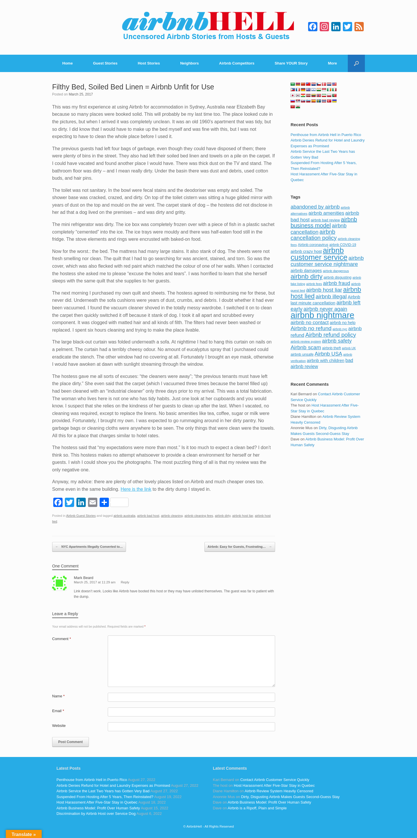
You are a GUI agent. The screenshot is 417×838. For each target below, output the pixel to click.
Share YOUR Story (291, 63)
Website (59, 725)
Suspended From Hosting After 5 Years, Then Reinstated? (104, 797)
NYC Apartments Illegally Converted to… (89, 547)
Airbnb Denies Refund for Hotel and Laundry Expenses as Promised (113, 785)
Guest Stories (105, 63)
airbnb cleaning (172, 515)
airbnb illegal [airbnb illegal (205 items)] (331, 296)
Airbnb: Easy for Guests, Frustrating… (240, 547)
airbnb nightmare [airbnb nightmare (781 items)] (322, 315)
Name (58, 696)
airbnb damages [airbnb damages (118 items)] (306, 270)
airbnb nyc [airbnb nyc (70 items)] (339, 329)
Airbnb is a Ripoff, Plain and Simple (257, 808)
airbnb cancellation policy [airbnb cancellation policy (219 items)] (313, 235)
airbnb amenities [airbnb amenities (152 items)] (326, 213)
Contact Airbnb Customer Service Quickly (274, 780)
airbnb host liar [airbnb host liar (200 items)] (324, 290)
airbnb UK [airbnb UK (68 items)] (349, 348)
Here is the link (136, 489)
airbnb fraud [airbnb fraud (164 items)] (336, 283)
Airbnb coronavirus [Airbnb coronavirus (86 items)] (313, 245)
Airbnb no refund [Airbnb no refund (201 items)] (310, 328)
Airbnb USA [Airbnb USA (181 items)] (328, 354)
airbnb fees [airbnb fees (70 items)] (314, 284)
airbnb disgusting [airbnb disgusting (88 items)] (337, 277)
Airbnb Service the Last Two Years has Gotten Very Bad (102, 791)
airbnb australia (125, 515)
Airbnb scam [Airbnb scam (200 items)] (305, 347)
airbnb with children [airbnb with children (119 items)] (326, 360)
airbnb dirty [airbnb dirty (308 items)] (306, 276)
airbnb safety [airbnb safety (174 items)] (337, 341)
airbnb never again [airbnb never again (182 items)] (325, 309)
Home (67, 63)
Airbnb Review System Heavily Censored (279, 791)
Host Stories (149, 63)
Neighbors (189, 63)
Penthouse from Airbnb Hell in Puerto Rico (325, 135)
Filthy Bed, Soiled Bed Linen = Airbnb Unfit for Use (133, 87)
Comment (61, 639)
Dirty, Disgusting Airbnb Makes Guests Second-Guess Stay (290, 797)
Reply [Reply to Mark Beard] (125, 582)
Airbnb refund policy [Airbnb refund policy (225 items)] (330, 335)
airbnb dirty (223, 515)
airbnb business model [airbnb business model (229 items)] (323, 222)
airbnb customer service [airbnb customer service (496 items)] (318, 254)
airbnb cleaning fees (198, 515)
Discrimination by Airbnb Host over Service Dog (96, 813)
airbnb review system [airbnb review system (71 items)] (305, 341)
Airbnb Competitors (237, 63)
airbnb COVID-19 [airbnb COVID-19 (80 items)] (342, 245)
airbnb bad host (148, 515)
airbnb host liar (242, 515)
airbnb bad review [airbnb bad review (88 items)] (325, 220)
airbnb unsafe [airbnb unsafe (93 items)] (302, 354)
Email (58, 711)
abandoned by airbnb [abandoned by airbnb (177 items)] (315, 207)
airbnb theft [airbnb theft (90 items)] (331, 348)
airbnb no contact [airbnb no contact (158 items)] (309, 322)
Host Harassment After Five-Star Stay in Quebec (97, 802)
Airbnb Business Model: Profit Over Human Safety (98, 808)
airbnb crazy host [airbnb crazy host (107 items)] (306, 251)
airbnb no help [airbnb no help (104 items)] (343, 322)
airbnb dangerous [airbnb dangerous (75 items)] (336, 271)
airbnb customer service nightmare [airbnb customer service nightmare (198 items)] (327, 261)
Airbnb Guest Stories (81, 515)
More (332, 63)
